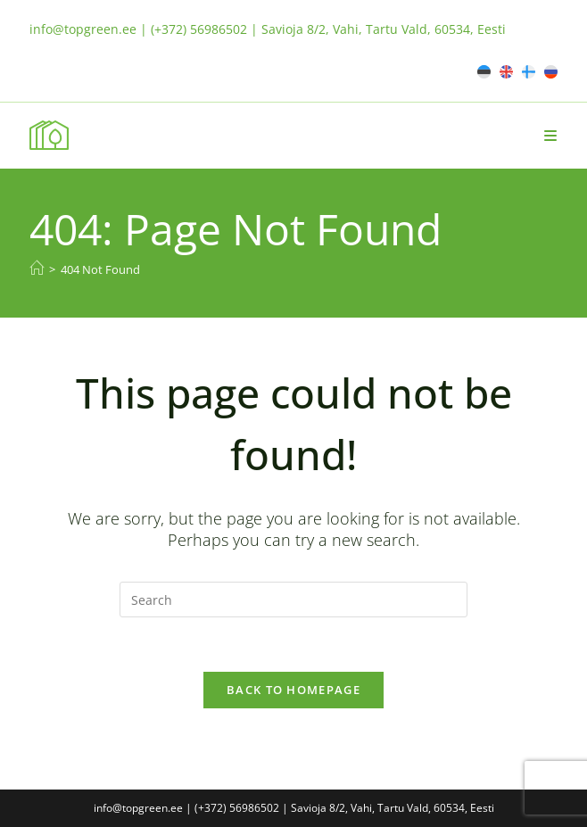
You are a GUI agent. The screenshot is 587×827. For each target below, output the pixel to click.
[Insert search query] (293, 599)
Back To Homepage (293, 690)
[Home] (36, 268)
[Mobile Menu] (551, 135)
